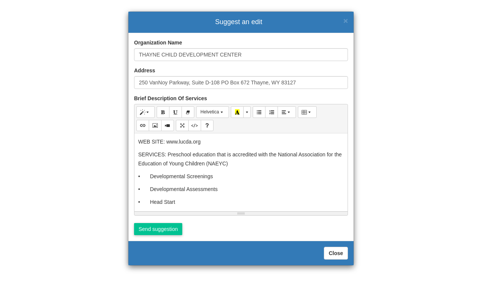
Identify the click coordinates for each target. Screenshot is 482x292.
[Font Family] (212, 112)
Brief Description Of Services (170, 98)
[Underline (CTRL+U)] (175, 112)
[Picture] (155, 125)
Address (144, 70)
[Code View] (194, 125)
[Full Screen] (182, 125)
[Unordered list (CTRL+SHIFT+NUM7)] (259, 112)
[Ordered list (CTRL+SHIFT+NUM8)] (271, 112)
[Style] (145, 112)
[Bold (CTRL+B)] (163, 112)
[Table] (307, 112)
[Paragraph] (287, 112)
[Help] (207, 125)
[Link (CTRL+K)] (142, 125)
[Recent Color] (237, 112)
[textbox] (241, 171)
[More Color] (247, 112)
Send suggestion (158, 229)
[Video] (167, 125)
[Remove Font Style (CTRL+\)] (188, 112)
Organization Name (158, 43)
